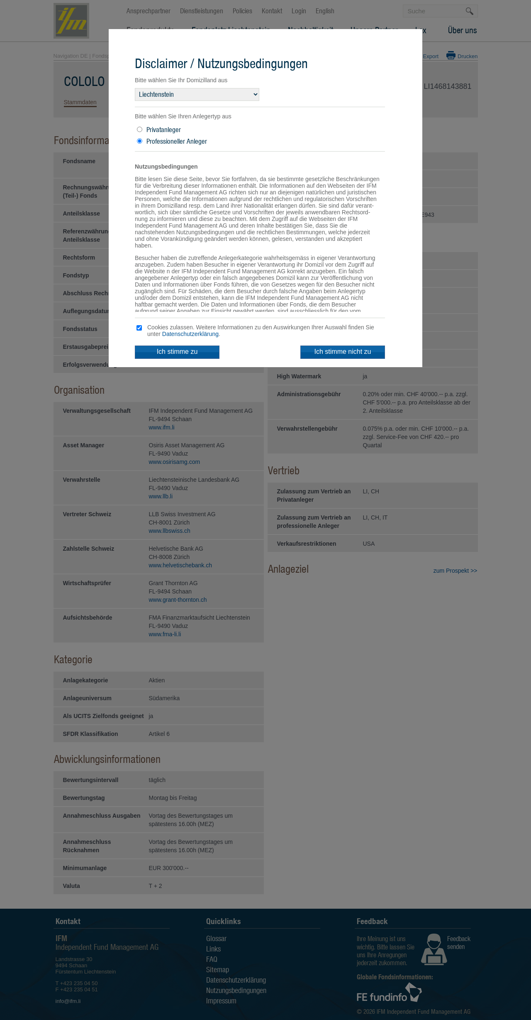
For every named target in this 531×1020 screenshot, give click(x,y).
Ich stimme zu (177, 351)
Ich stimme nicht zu (342, 351)
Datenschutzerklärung (190, 334)
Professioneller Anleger (176, 141)
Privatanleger (163, 129)
